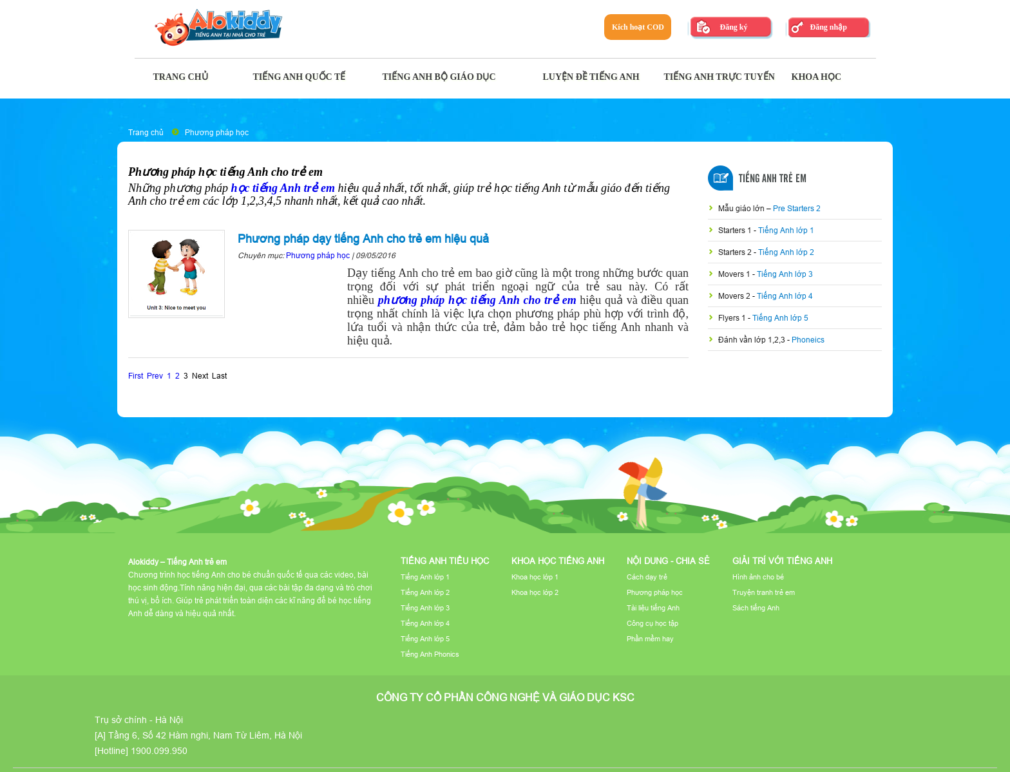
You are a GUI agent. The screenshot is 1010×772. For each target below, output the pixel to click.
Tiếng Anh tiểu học (445, 561)
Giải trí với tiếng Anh (782, 561)
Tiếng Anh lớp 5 (780, 318)
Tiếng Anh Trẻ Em (772, 179)
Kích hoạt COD (638, 27)
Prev (155, 376)
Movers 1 (735, 274)
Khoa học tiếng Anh (557, 561)
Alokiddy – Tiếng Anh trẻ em (177, 562)
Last (219, 376)
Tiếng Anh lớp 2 (786, 252)
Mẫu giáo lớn (742, 208)
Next (200, 376)
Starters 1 (736, 230)
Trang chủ (146, 132)
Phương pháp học (217, 132)
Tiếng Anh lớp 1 (786, 230)
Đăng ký (733, 27)
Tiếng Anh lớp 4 (785, 296)
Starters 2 (736, 252)
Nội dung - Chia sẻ (668, 561)
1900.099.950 (159, 751)
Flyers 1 (733, 318)
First (135, 376)
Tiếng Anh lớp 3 (785, 274)
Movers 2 (735, 296)
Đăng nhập (828, 27)
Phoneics (808, 339)
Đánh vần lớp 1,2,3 (752, 339)
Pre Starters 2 (797, 208)
